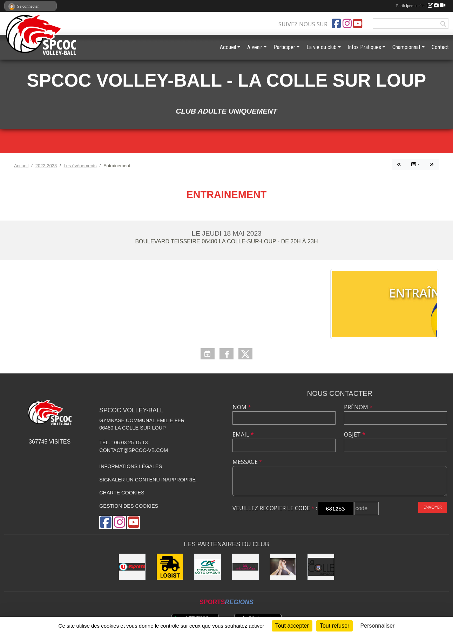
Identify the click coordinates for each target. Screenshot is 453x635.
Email (243, 434)
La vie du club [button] (321, 47)
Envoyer (433, 507)
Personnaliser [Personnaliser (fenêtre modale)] (377, 626)
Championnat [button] (406, 47)
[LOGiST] (170, 567)
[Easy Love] (245, 567)
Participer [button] (284, 47)
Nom (241, 407)
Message (247, 462)
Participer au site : (420, 5)
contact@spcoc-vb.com (133, 450)
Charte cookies (121, 492)
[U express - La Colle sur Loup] (132, 567)
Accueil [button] (228, 47)
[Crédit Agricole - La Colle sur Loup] (207, 567)
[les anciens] (283, 567)
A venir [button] (254, 47)
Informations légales (130, 466)
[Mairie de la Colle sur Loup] (320, 567)
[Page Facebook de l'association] (336, 23)
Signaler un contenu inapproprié (147, 479)
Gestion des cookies (128, 506)
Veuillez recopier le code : (274, 508)
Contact (440, 47)
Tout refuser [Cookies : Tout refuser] (334, 626)
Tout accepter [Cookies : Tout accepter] (292, 626)
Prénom (358, 407)
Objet (354, 434)
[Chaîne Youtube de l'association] (357, 23)
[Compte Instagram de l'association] (347, 23)
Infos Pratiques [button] (364, 47)
